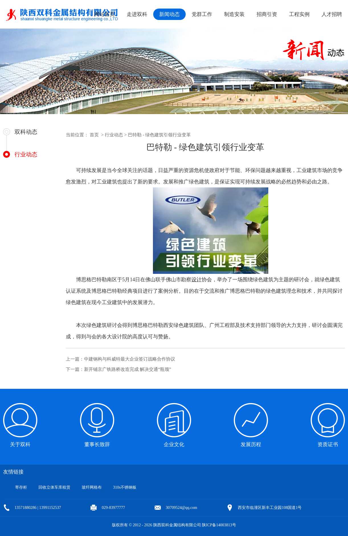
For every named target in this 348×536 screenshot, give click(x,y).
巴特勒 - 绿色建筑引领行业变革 (159, 134)
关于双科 (20, 444)
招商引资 (267, 14)
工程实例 (299, 14)
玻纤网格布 (92, 487)
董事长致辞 (97, 444)
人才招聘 (332, 14)
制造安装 (234, 14)
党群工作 (202, 14)
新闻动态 (169, 14)
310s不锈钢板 (124, 487)
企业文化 (174, 444)
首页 (94, 134)
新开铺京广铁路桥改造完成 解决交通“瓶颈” (127, 369)
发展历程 (251, 444)
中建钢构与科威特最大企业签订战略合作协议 (129, 359)
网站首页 (104, 14)
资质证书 (328, 444)
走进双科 (137, 14)
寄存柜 (21, 487)
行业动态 (26, 154)
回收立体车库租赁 (54, 487)
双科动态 (26, 132)
